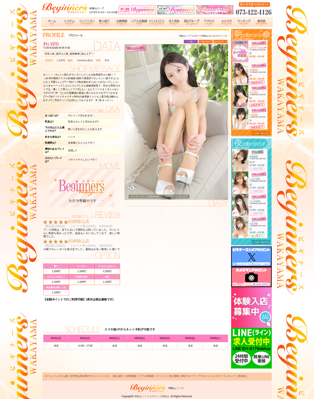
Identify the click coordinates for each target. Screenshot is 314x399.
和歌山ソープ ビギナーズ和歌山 (151, 396)
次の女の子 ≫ (220, 41)
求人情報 (174, 376)
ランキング (229, 376)
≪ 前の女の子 (205, 41)
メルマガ (215, 376)
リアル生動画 (146, 376)
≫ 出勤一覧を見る (260, 133)
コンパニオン (103, 376)
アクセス (202, 376)
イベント (161, 376)
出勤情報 (131, 376)
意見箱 (241, 376)
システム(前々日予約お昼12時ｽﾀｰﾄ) (74, 376)
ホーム (48, 376)
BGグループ (188, 376)
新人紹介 (118, 376)
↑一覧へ (190, 41)
